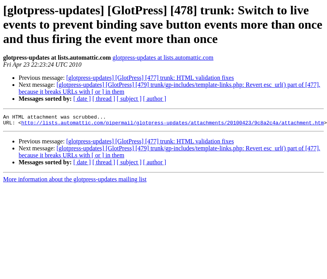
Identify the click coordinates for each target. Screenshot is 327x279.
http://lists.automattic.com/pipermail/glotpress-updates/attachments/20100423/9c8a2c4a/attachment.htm (172, 124)
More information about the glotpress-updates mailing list (75, 181)
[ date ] (82, 98)
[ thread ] (103, 98)
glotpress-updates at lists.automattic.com (162, 57)
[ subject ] (129, 98)
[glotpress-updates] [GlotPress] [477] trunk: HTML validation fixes (150, 77)
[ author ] (154, 98)
